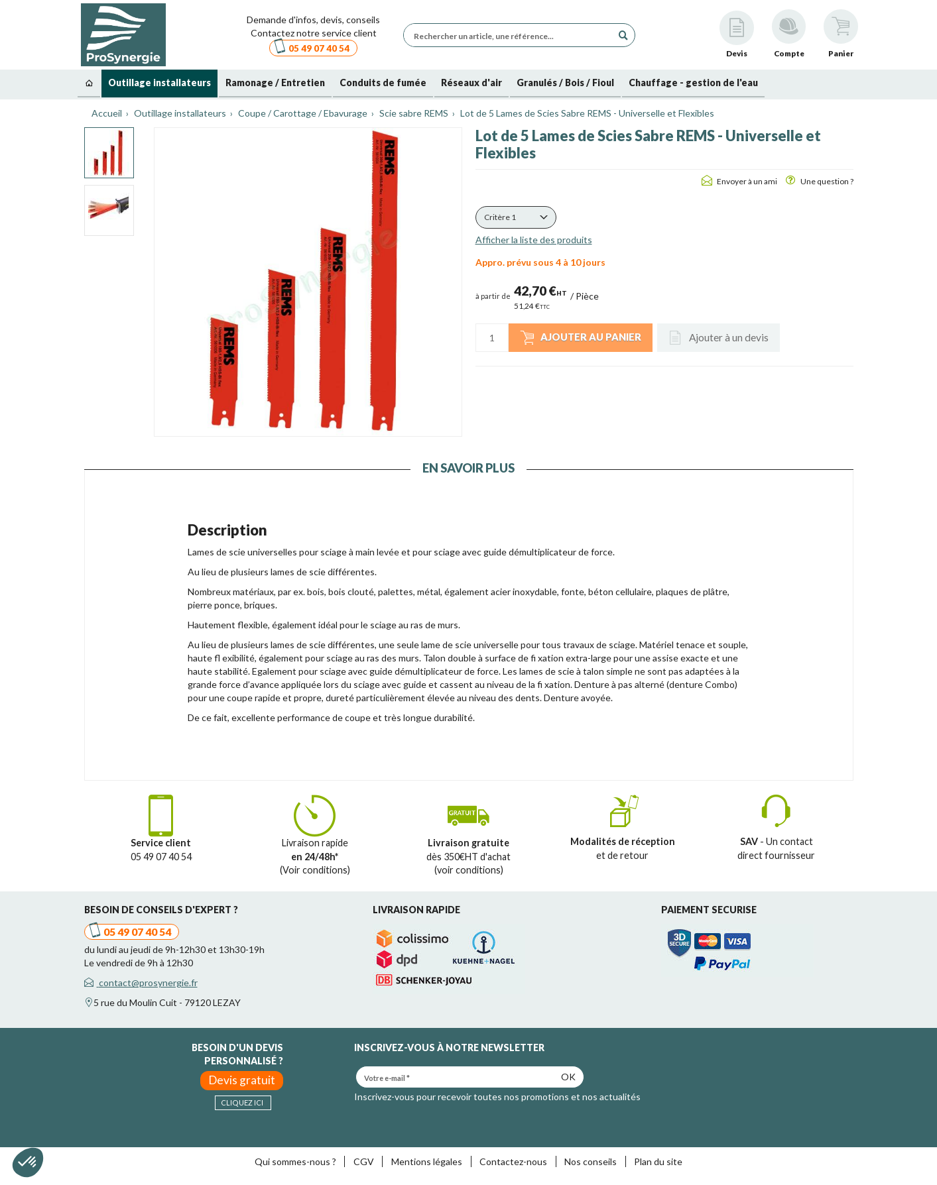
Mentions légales (426, 1161)
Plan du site (658, 1161)
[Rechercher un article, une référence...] (511, 35)
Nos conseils (590, 1161)
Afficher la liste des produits (533, 239)
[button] (515, 217)
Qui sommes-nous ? (295, 1161)
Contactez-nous (513, 1161)
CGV (363, 1161)
